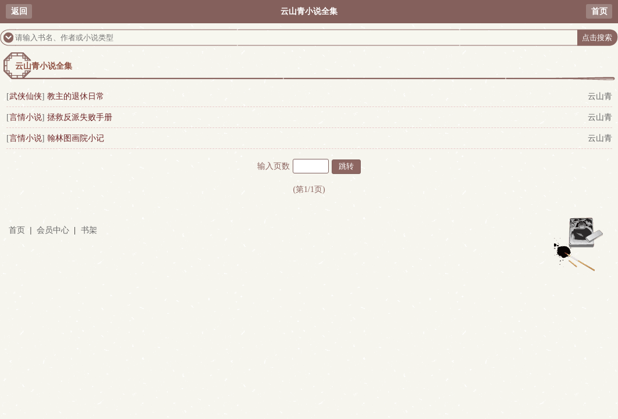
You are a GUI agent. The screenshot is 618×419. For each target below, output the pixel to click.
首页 (599, 11)
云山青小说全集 (43, 66)
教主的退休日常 (75, 96)
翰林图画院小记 (75, 138)
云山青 (600, 96)
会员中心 (53, 230)
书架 (89, 230)
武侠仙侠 (25, 96)
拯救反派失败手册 (79, 117)
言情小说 (25, 117)
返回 (19, 11)
